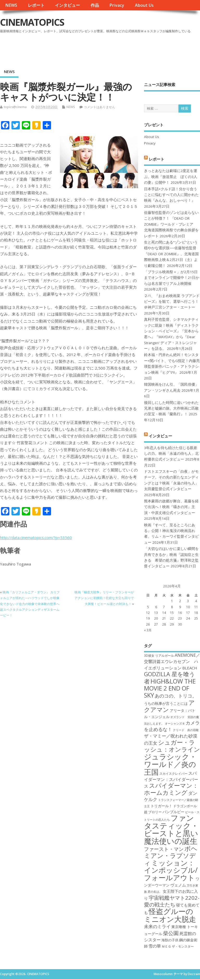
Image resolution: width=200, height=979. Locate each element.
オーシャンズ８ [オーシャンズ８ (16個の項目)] (175, 723)
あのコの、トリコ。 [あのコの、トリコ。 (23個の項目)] (176, 696)
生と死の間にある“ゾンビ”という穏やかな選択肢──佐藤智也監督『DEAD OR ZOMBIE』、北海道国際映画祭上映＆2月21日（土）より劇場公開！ (171, 254)
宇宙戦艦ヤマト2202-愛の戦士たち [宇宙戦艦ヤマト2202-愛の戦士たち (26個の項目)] (171, 901)
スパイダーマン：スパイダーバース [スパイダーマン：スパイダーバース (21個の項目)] (171, 779)
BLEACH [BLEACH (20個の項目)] (189, 668)
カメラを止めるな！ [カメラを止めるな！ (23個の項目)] (172, 726)
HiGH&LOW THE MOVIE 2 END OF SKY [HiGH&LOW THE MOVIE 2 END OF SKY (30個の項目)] (170, 688)
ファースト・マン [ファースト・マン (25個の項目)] (164, 848)
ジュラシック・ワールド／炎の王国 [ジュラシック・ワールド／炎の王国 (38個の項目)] (170, 764)
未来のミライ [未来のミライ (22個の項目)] (157, 926)
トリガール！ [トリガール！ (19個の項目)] (161, 805)
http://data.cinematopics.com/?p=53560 (36, 537)
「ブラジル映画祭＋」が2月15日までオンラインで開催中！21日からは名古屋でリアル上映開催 (171, 278)
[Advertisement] (101, 49)
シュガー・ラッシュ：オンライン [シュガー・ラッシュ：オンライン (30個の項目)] (172, 745)
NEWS (11, 5)
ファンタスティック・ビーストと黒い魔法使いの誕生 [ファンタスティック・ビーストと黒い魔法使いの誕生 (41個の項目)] (171, 829)
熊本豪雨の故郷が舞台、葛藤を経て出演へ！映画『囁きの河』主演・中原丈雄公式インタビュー (171, 507)
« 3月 (148, 630)
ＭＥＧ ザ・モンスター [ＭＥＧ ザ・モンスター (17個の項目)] (178, 946)
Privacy (116, 5)
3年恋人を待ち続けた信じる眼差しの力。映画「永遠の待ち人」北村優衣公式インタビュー (171, 453)
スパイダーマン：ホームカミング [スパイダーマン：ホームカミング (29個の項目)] (171, 788)
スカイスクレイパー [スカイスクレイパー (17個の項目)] (173, 773)
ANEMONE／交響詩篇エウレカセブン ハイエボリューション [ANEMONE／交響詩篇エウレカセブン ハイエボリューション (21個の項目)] (172, 661)
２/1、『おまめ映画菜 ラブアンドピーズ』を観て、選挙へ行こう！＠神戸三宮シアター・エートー (171, 301)
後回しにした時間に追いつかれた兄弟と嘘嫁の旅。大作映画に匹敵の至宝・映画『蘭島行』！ (171, 408)
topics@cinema (15, 107)
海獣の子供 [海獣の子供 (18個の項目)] (169, 940)
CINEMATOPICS (32, 22)
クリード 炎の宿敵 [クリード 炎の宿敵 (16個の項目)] (186, 730)
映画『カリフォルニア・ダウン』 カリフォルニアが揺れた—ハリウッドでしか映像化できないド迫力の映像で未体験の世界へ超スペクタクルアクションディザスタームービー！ (30, 604)
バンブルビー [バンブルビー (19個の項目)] (173, 811)
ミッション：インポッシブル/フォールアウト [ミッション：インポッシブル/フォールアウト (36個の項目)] (171, 870)
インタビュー (67, 5)
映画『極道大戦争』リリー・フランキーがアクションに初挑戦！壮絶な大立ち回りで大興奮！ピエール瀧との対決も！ (104, 598)
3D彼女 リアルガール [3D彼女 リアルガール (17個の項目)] (159, 655)
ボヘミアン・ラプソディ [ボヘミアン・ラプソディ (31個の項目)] (170, 855)
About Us (144, 5)
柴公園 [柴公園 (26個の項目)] (171, 933)
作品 (95, 5)
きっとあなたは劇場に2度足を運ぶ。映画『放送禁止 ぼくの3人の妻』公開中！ (170, 176)
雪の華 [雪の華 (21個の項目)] (154, 946)
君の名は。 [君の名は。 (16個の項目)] (155, 891)
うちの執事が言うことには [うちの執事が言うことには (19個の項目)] (166, 703)
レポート (36, 5)
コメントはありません (99, 107)
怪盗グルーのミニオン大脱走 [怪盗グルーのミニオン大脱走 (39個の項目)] (170, 915)
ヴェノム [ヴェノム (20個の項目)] (178, 885)
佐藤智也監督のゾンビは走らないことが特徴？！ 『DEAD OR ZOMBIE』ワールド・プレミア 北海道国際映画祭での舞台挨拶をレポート (171, 224)
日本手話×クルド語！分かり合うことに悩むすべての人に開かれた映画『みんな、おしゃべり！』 (171, 195)
